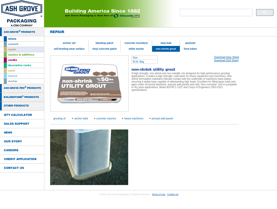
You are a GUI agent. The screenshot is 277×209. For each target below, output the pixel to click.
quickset (190, 43)
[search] (215, 12)
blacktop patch (105, 43)
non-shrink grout (166, 48)
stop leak (165, 43)
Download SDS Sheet (226, 60)
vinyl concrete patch (104, 48)
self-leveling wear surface (69, 48)
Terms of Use (158, 194)
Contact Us (173, 194)
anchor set (69, 43)
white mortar (136, 48)
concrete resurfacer (136, 43)
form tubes (190, 48)
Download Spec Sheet (226, 57)
